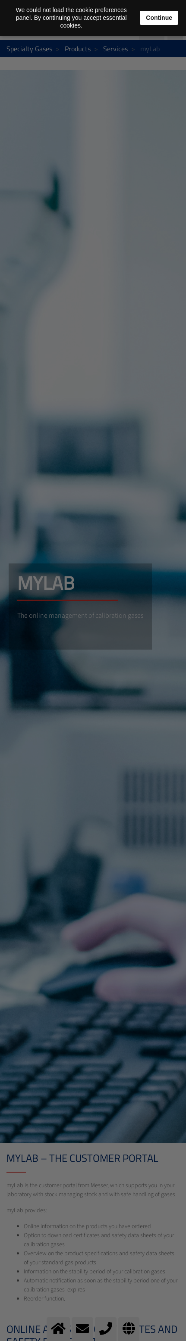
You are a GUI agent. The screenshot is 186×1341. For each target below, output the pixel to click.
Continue (159, 17)
